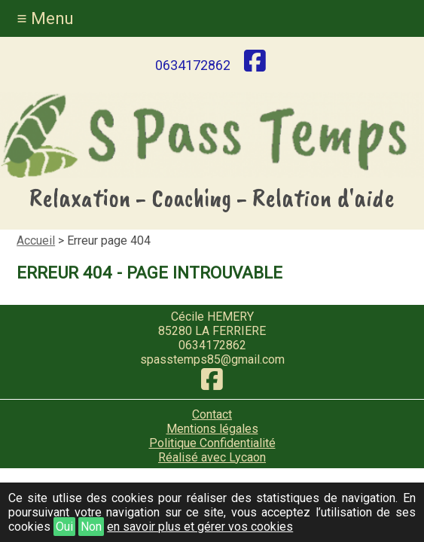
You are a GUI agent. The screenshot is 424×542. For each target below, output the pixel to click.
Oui (64, 526)
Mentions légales (212, 429)
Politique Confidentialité (212, 443)
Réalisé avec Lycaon (212, 457)
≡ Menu (45, 18)
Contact (212, 414)
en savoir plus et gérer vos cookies (200, 526)
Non (91, 526)
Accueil (36, 240)
